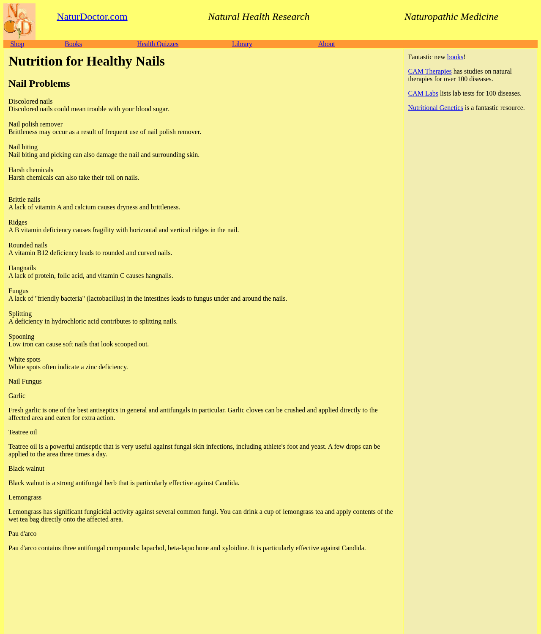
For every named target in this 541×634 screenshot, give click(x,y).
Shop (17, 43)
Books (73, 43)
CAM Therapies (430, 71)
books (455, 56)
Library (242, 43)
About (326, 43)
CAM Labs (423, 93)
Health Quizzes (157, 43)
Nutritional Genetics (435, 107)
